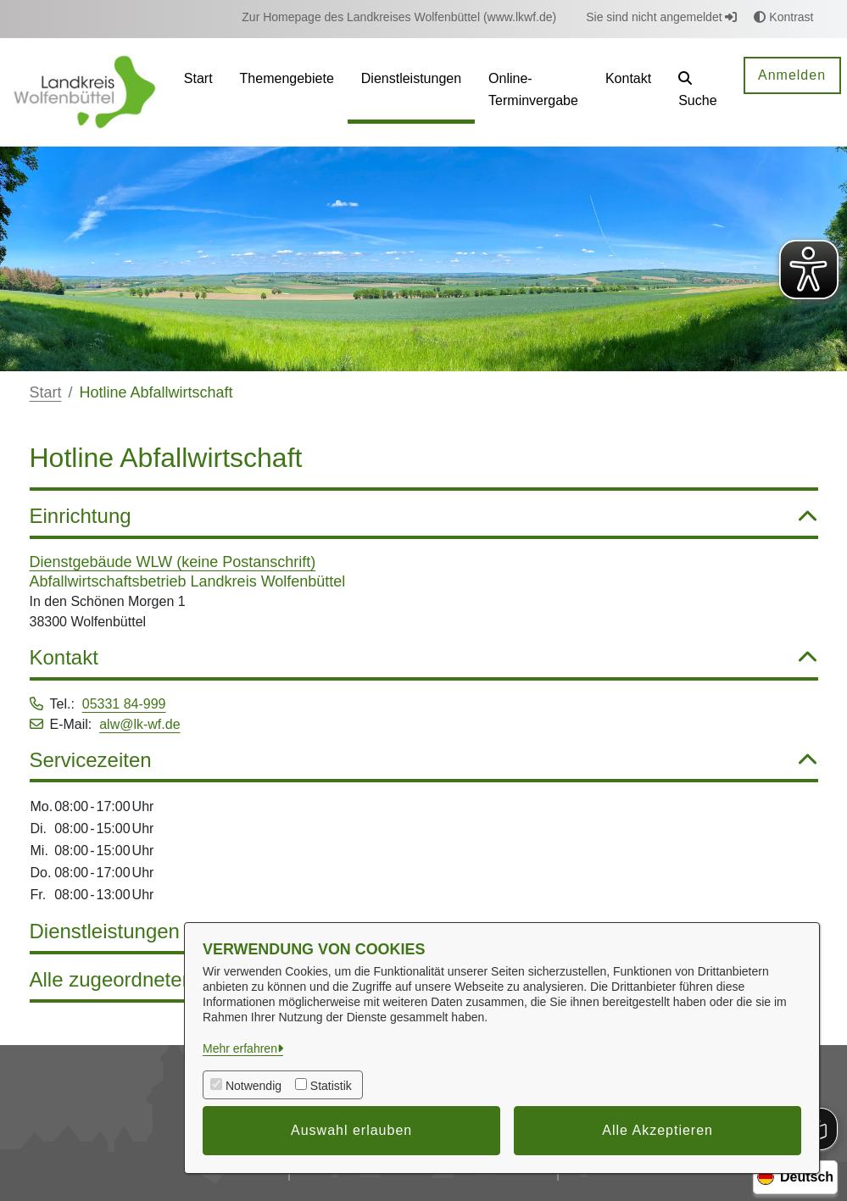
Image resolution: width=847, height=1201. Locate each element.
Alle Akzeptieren (657, 1130)
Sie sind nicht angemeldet (661, 17)
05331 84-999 (124, 704)
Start (46, 392)
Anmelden (792, 75)
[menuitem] (398, 17)
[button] (697, 92)
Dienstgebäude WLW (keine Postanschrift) (173, 561)
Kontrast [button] (783, 17)
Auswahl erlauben (351, 1130)
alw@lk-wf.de (139, 724)
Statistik (331, 1086)
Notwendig (253, 1086)
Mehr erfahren (240, 1048)
